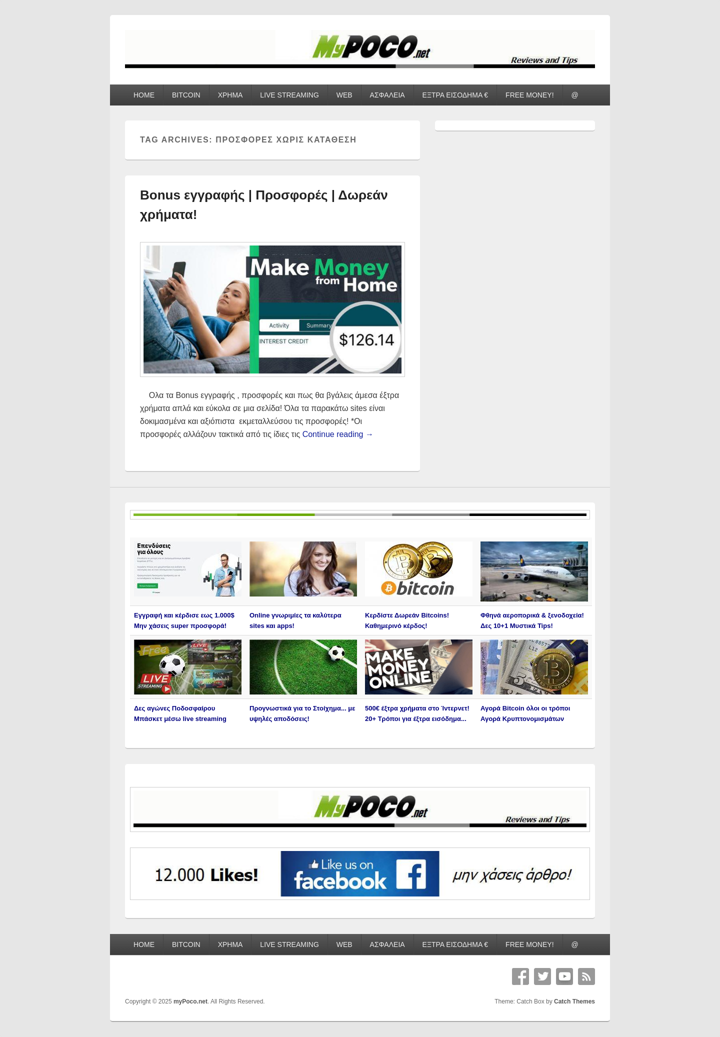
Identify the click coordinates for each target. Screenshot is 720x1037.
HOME (144, 95)
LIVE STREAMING (289, 95)
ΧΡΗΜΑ (230, 95)
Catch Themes (574, 1001)
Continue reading (338, 434)
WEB (344, 95)
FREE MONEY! (530, 95)
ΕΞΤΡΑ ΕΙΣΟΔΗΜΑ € (455, 95)
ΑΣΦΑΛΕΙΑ (387, 95)
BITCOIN (186, 95)
